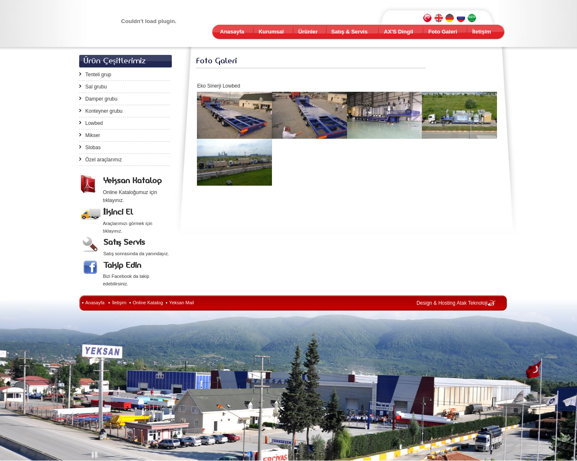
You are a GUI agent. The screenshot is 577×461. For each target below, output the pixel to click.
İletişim (481, 31)
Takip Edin (122, 265)
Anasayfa (232, 31)
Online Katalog (148, 302)
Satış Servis (124, 242)
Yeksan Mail (181, 302)
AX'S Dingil (398, 31)
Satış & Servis (349, 31)
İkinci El (118, 212)
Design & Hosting (436, 303)
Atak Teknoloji (472, 303)
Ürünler (308, 31)
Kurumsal (271, 31)
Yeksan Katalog (132, 180)
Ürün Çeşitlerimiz (114, 60)
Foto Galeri (442, 31)
